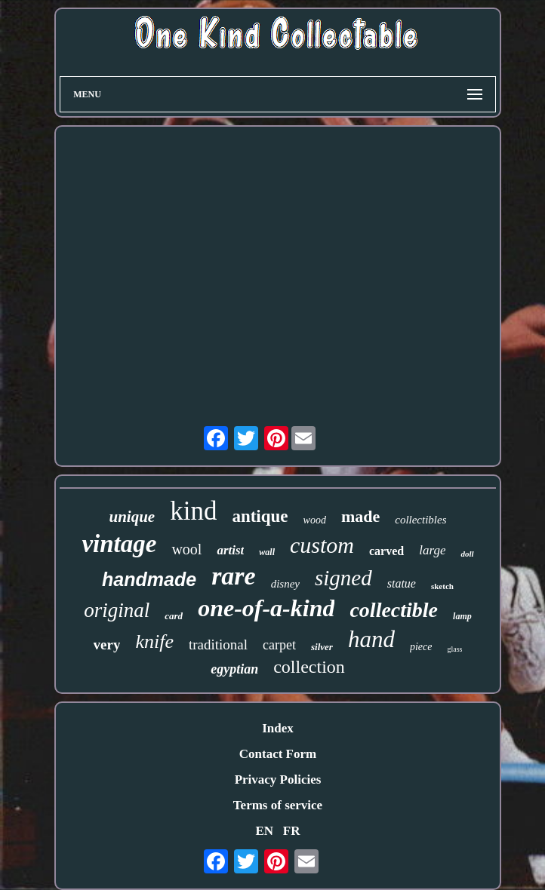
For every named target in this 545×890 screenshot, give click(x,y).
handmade (149, 579)
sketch (442, 586)
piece (421, 646)
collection (309, 667)
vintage (119, 543)
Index (278, 728)
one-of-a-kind (266, 607)
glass (454, 649)
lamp (462, 616)
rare (233, 576)
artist (230, 550)
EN (264, 831)
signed (343, 578)
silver (322, 646)
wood (314, 520)
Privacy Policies (278, 779)
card (174, 615)
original (116, 610)
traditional (218, 644)
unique (132, 517)
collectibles (420, 520)
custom (322, 544)
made (360, 516)
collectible (393, 609)
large (432, 550)
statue (401, 583)
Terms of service (277, 805)
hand (371, 639)
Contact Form (277, 754)
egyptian (234, 669)
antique (260, 516)
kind (193, 511)
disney (285, 584)
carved (386, 551)
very (107, 644)
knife (154, 641)
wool (186, 549)
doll (466, 553)
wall (267, 552)
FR (291, 831)
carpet (279, 644)
